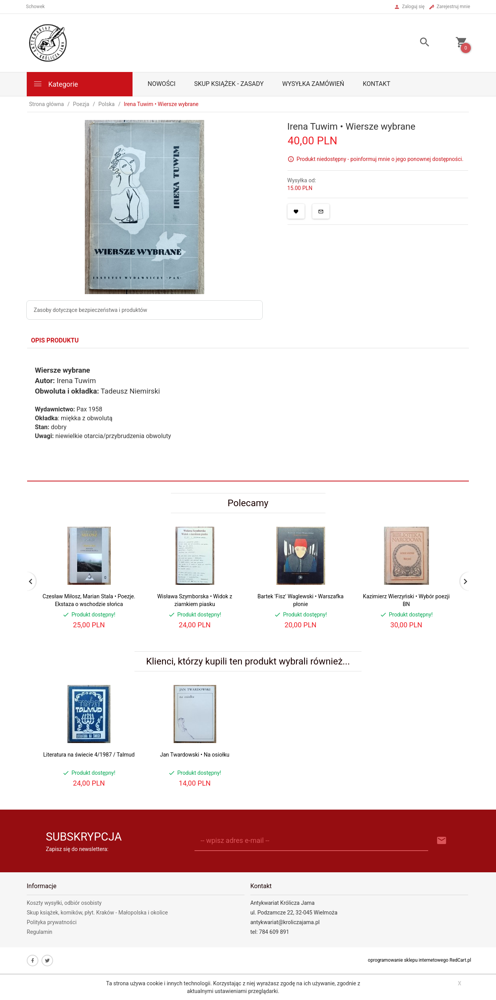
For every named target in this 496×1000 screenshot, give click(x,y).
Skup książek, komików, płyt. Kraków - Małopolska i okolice (97, 912)
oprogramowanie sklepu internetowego (408, 960)
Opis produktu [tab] (55, 340)
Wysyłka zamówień (313, 83)
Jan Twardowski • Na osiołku (194, 755)
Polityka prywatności (52, 922)
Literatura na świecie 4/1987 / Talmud (89, 755)
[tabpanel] (248, 414)
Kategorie (55, 84)
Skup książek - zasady (229, 83)
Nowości (162, 83)
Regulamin (39, 932)
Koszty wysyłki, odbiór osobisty (64, 903)
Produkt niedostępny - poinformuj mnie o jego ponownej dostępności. (379, 159)
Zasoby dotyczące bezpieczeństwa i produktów (90, 310)
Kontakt (376, 83)
